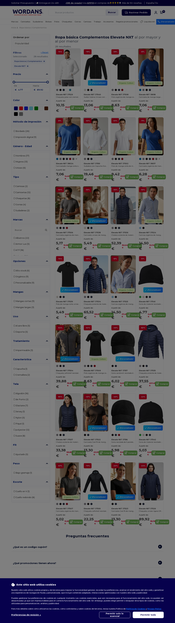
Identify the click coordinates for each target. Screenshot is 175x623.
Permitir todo (148, 615)
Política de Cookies (135, 609)
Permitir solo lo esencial (115, 614)
